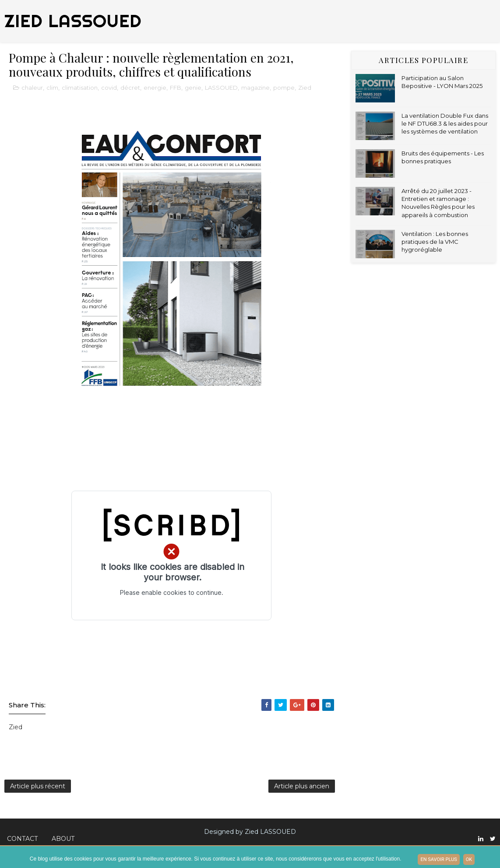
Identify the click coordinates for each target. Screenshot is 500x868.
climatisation (80, 87)
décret (130, 87)
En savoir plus (438, 859)
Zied (304, 87)
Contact (22, 839)
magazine (255, 87)
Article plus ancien (301, 786)
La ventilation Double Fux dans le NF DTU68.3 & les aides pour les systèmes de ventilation (444, 123)
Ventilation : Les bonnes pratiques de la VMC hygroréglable (434, 241)
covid (109, 87)
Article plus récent (37, 786)
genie (193, 87)
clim (52, 87)
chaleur (32, 87)
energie (155, 87)
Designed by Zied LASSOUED (250, 832)
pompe (284, 87)
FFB (175, 87)
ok (469, 859)
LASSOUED (221, 87)
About (63, 839)
